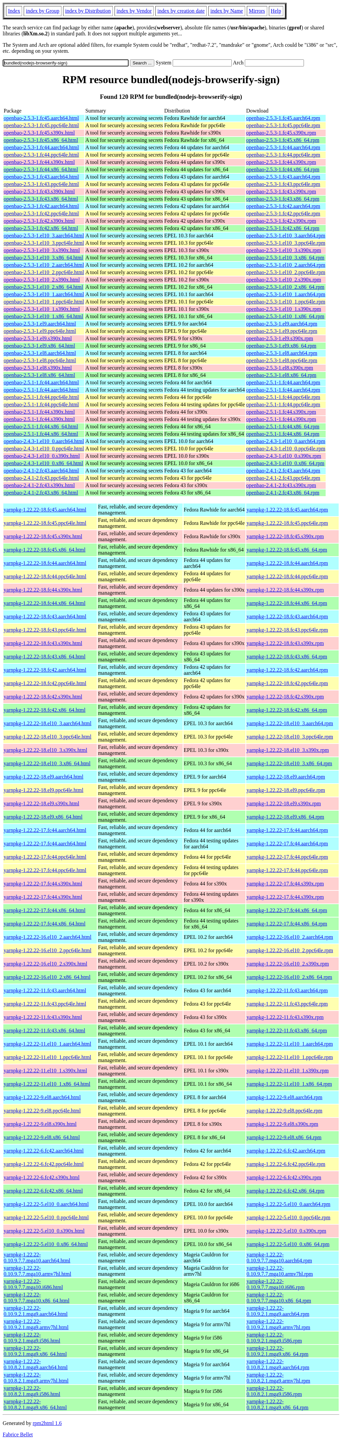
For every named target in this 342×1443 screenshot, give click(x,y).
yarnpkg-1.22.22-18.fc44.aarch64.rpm (287, 563)
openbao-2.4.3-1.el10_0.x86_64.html (43, 463)
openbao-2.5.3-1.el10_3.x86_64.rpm (285, 257)
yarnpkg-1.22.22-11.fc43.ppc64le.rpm (287, 1004)
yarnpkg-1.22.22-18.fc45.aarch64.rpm (287, 509)
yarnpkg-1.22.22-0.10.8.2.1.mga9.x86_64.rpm (277, 1404)
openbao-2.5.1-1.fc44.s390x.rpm (281, 412)
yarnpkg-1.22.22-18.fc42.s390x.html (43, 696)
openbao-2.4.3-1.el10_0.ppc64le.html (44, 448)
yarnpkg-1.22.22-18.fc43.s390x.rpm (285, 643)
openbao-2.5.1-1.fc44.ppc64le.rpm (283, 397)
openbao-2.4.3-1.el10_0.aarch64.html (44, 441)
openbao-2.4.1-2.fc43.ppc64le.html (41, 478)
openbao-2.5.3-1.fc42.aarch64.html (41, 206)
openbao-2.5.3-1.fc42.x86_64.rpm (282, 228)
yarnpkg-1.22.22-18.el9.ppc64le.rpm (285, 790)
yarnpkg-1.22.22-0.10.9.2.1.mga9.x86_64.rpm (277, 1351)
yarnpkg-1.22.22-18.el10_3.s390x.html (45, 750)
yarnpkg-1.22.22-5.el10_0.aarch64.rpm (288, 1204)
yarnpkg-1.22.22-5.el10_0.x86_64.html (46, 1244)
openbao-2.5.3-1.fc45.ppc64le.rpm (283, 125)
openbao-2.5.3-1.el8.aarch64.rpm (281, 353)
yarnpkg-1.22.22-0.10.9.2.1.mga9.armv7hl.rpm (278, 1324)
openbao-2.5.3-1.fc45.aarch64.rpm (283, 118)
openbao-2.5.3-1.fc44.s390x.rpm (281, 162)
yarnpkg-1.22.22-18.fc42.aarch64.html (45, 670)
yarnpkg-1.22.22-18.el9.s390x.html (41, 803)
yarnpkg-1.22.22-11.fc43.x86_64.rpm (286, 1030)
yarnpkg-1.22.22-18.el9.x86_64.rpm (285, 817)
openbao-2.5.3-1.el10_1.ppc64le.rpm (285, 301)
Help (276, 11)
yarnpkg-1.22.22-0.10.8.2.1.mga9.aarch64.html (36, 1364)
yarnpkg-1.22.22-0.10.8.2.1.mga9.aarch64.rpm (277, 1364)
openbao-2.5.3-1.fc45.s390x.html (39, 133)
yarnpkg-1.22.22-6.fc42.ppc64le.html (44, 1164)
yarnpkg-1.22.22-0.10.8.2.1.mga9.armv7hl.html (36, 1378)
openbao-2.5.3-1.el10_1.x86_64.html (43, 316)
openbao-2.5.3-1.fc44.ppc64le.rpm (283, 155)
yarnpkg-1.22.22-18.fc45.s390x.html (43, 536)
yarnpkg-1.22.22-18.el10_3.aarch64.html (48, 723)
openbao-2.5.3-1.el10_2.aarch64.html (44, 265)
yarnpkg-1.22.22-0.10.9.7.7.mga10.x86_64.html (36, 1297)
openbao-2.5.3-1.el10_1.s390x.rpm (283, 309)
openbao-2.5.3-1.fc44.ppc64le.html (41, 155)
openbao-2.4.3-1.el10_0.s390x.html (42, 456)
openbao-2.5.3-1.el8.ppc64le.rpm (281, 360)
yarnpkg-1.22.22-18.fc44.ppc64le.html (45, 576)
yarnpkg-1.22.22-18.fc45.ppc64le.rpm (287, 523)
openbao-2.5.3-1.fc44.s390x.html (39, 162)
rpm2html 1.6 (47, 1423)
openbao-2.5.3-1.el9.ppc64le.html (40, 331)
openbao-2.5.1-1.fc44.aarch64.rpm (283, 382)
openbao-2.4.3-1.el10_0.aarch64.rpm (285, 441)
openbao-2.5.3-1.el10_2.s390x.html (42, 279)
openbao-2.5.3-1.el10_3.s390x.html (42, 250)
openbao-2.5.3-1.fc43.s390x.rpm (281, 191)
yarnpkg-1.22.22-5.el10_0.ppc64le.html (46, 1217)
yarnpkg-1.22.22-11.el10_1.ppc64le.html (47, 1057)
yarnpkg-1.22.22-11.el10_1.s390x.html (45, 1070)
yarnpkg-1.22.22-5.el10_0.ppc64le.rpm (288, 1217)
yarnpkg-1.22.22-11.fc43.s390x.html (43, 1017)
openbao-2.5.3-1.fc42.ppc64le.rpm (283, 213)
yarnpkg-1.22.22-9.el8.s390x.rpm (282, 1124)
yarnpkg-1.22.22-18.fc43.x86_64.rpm (286, 656)
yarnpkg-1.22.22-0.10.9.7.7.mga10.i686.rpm (275, 1284)
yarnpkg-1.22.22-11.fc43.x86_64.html (44, 1030)
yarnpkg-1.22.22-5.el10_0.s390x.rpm (286, 1231)
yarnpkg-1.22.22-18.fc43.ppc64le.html (45, 630)
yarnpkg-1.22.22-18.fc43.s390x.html (43, 643)
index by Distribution (88, 11)
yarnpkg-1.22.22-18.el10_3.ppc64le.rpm (289, 737)
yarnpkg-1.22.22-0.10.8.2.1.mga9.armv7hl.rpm (278, 1378)
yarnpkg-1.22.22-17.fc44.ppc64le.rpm (287, 857)
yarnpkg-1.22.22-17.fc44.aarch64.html (45, 830)
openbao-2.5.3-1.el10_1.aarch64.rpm (285, 294)
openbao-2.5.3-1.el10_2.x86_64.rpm (285, 287)
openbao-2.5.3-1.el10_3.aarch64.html (44, 235)
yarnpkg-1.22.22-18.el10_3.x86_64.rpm (289, 763)
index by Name (226, 11)
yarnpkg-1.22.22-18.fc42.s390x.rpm (285, 696)
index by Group (42, 11)
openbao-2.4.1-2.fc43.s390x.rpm (281, 485)
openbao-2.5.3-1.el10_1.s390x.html (42, 309)
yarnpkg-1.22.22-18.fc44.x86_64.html (45, 603)
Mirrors (257, 11)
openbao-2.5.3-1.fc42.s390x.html (39, 221)
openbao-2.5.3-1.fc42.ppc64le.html (41, 213)
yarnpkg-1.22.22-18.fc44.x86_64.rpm (286, 603)
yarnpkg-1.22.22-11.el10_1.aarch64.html (47, 1044)
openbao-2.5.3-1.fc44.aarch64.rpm (283, 147)
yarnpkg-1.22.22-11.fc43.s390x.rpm (285, 1017)
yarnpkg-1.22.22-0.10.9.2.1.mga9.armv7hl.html (36, 1324)
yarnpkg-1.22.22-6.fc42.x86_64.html (43, 1191)
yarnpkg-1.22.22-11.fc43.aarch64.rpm (287, 990)
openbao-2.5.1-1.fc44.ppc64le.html (41, 397)
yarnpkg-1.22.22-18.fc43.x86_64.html (45, 656)
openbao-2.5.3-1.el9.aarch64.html (40, 324)
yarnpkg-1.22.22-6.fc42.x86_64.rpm (285, 1191)
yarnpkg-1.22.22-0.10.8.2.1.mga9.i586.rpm (274, 1391)
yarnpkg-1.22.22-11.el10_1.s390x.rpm (287, 1070)
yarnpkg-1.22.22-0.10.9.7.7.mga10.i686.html (33, 1284)
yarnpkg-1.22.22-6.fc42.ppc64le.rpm (285, 1164)
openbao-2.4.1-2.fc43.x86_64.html (41, 492)
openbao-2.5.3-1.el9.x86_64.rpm (281, 346)
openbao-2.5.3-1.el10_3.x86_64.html (43, 257)
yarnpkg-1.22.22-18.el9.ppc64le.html (43, 790)
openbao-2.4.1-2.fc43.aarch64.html (41, 470)
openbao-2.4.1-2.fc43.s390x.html (39, 485)
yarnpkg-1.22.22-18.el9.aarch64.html (43, 777)
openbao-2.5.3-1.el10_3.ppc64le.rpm (285, 243)
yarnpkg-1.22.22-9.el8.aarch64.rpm (284, 1097)
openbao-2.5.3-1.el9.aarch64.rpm (281, 324)
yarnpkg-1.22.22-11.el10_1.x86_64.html (47, 1084)
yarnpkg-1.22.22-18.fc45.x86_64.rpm (286, 550)
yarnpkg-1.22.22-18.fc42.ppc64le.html (45, 683)
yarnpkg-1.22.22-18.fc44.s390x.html (43, 590)
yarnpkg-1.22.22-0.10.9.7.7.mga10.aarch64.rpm (279, 1257)
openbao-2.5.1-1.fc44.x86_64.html (41, 426)
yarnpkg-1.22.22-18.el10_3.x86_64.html (47, 763)
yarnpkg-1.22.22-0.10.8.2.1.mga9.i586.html (32, 1391)
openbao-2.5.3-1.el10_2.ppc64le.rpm (285, 272)
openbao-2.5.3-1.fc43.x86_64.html (41, 199)
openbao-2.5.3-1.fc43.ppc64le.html (41, 184)
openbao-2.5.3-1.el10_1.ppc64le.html (44, 301)
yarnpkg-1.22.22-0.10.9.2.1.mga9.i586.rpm (274, 1338)
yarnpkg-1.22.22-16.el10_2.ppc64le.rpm (289, 950)
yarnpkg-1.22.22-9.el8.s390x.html (40, 1124)
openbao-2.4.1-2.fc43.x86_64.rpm (282, 492)
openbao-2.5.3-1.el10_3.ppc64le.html (44, 243)
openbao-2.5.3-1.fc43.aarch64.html (41, 177)
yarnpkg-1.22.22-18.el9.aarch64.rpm (285, 777)
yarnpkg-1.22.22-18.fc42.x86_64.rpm (286, 710)
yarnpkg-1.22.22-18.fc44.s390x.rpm (285, 590)
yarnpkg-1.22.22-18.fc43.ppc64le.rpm (287, 630)
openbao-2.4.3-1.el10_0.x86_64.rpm (285, 463)
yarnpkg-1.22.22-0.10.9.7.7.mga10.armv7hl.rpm (279, 1271)
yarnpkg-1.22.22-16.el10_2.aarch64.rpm (289, 937)
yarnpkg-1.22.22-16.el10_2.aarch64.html (48, 937)
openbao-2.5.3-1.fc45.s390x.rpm (281, 133)
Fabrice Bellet (18, 1434)
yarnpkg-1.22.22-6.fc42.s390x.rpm (283, 1177)
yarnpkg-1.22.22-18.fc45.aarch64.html (45, 509)
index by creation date (181, 11)
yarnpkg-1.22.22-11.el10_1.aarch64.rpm (289, 1044)
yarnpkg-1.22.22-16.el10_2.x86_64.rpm (289, 977)
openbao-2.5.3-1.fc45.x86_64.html (41, 140)
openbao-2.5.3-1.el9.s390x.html (38, 338)
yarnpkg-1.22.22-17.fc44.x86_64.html (45, 910)
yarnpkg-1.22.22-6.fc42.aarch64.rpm (285, 1151)
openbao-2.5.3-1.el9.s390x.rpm (279, 338)
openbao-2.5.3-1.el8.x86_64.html (39, 375)
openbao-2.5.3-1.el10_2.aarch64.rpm (285, 265)
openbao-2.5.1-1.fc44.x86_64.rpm (282, 426)
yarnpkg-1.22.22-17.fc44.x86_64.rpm (286, 910)
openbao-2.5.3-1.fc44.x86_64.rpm (282, 169)
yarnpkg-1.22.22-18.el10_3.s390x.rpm (287, 750)
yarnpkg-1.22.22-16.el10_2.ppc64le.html (48, 950)
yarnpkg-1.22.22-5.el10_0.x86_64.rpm (287, 1244)
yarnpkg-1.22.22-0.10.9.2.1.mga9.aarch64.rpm (277, 1311)
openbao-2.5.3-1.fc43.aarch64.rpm (283, 177)
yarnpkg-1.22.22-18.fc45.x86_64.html (45, 550)
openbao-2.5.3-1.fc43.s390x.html (39, 191)
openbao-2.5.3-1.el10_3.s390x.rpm (283, 250)
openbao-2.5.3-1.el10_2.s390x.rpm (283, 279)
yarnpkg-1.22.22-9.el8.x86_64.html (42, 1137)
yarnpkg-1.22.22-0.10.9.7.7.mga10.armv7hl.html (37, 1271)
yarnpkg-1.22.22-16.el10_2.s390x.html (45, 964)
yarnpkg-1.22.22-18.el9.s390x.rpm (283, 803)
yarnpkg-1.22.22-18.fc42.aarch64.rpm (287, 670)
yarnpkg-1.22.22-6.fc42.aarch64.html (43, 1151)
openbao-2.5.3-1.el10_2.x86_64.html (43, 287)
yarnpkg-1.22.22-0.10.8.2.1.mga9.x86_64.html (35, 1404)
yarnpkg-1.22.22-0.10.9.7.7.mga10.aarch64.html (37, 1257)
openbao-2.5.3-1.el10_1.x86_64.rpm (285, 316)
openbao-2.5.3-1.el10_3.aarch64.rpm (285, 235)
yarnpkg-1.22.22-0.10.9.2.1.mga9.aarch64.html (36, 1311)
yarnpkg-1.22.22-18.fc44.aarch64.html (45, 563)
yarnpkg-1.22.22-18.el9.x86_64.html (43, 817)
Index (14, 11)
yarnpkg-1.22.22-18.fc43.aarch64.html (45, 616)
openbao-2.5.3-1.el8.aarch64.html (40, 353)
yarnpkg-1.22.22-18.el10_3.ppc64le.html (48, 737)
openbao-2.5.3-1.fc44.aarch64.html (41, 147)
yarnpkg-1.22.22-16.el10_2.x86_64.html (47, 977)
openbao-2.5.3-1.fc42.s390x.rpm (281, 221)
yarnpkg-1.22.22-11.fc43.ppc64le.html (45, 1004)
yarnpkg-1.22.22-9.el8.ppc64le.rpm (284, 1110)
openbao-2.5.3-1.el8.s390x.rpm (279, 368)
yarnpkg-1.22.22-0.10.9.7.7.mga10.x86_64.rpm (278, 1297)
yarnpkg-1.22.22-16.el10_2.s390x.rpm (287, 964)
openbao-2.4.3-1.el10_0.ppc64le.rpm (285, 448)
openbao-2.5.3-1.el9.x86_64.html (39, 346)
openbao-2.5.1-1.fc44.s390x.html (39, 412)
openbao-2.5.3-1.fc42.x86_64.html (41, 228)
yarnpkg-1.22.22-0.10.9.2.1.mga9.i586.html (32, 1338)
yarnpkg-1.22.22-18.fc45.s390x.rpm (285, 536)
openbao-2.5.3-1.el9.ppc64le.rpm (281, 331)
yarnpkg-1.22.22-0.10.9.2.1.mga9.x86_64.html (35, 1351)
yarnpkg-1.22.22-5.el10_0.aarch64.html (46, 1204)
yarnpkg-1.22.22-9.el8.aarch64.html (42, 1097)
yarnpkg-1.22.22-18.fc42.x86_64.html (45, 710)
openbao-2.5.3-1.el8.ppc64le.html (40, 360)
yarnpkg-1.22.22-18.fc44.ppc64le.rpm (287, 576)
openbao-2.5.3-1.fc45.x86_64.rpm (282, 140)
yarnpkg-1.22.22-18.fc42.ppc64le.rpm (287, 683)
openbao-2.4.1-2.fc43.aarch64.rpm (283, 470)
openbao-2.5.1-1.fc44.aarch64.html (41, 382)
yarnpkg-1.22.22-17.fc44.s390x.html (43, 883)
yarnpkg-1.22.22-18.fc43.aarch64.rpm (287, 616)
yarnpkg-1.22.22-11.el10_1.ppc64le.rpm (289, 1057)
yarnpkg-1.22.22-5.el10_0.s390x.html (44, 1231)
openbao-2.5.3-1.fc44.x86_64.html (41, 169)
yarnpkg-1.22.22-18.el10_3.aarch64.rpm (289, 723)
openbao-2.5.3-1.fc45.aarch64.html (41, 118)
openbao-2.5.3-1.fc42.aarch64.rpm (283, 206)
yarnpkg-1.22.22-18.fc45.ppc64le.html (45, 523)
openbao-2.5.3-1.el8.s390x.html (38, 368)
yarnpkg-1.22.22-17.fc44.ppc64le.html (45, 857)
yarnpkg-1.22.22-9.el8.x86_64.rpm (283, 1137)
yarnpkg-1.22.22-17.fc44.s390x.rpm (285, 883)
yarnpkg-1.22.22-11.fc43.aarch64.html (45, 990)
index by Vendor (134, 11)
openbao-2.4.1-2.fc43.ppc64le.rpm (283, 478)
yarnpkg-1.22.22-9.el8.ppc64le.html (42, 1110)
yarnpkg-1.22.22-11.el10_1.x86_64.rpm (289, 1084)
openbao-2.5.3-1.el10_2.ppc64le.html (44, 272)
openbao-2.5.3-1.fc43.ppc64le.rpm (283, 184)
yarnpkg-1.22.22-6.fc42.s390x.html (41, 1177)
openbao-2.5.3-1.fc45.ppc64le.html (41, 125)
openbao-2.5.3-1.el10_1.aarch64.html (44, 294)
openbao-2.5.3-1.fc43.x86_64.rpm (282, 199)
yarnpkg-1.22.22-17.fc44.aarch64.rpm (287, 830)
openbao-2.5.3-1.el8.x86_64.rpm (281, 375)
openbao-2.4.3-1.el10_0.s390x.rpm (283, 456)
